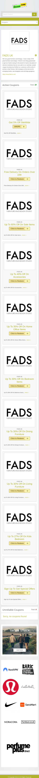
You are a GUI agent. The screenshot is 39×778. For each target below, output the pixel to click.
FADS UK (19, 120)
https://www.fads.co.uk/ (9, 74)
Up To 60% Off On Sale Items (19, 224)
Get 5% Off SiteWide (19, 122)
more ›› (19, 133)
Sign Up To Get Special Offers (19, 588)
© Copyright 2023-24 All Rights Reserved (19, 777)
